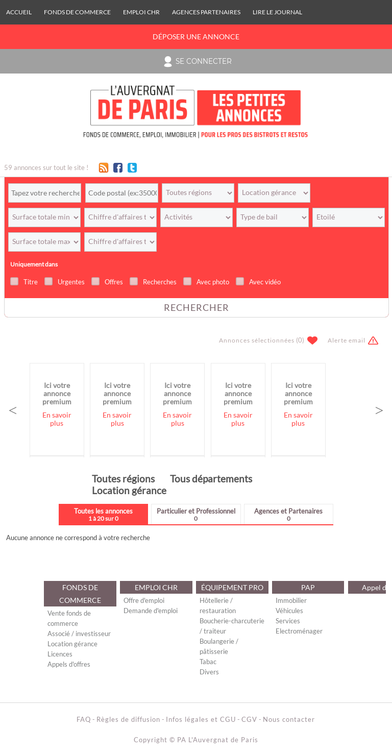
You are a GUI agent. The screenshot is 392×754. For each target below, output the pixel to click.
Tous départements (211, 478)
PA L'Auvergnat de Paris (217, 740)
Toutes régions (123, 478)
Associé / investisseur (79, 633)
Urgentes (71, 282)
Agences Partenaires (206, 12)
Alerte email (346, 340)
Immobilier (291, 600)
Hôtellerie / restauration (218, 605)
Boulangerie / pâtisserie (219, 646)
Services (288, 621)
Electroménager (299, 631)
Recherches (160, 282)
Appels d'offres (68, 664)
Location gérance (129, 490)
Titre (30, 282)
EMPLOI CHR (141, 12)
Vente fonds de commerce (69, 618)
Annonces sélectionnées (257, 340)
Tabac (208, 662)
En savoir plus (56, 419)
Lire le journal (277, 12)
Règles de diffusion (128, 719)
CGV (249, 719)
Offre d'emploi (144, 600)
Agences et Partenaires (288, 514)
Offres (114, 282)
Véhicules (289, 610)
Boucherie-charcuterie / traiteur (232, 626)
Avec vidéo (265, 282)
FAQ (84, 719)
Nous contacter (289, 719)
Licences (59, 654)
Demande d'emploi (151, 610)
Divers (209, 672)
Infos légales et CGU (201, 719)
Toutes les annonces (103, 514)
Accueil (19, 12)
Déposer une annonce (196, 37)
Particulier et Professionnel (196, 514)
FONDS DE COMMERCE (77, 12)
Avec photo (213, 282)
